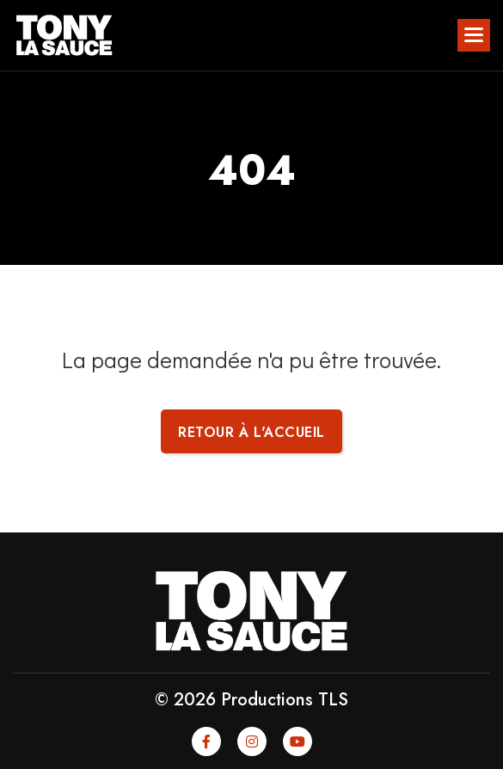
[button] (473, 35)
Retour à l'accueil (251, 432)
